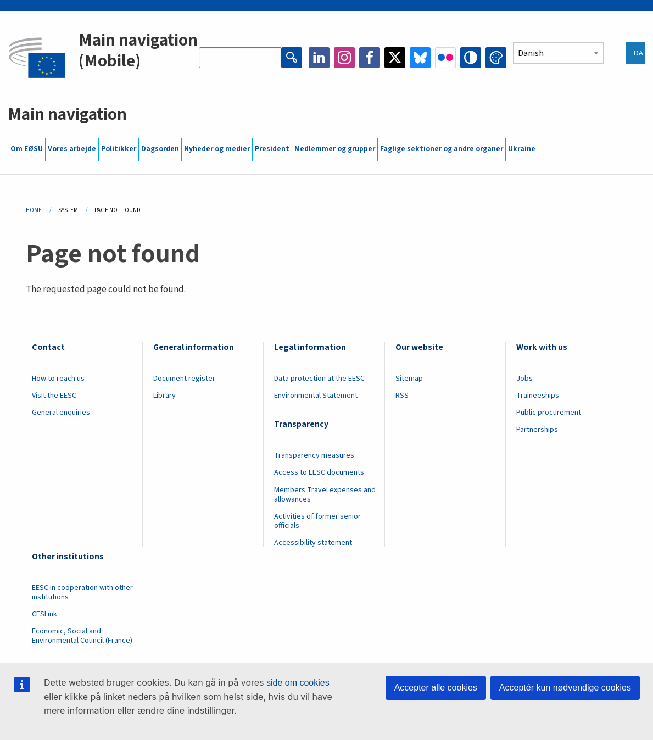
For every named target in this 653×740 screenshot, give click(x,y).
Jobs (524, 378)
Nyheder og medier (217, 148)
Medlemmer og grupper (334, 148)
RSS (402, 395)
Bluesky (420, 57)
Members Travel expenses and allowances (325, 495)
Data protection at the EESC (319, 378)
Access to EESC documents (319, 472)
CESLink (44, 614)
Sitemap (409, 378)
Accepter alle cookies (435, 687)
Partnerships (537, 429)
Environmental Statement (316, 395)
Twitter (394, 57)
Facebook (369, 57)
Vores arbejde (72, 148)
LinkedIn (319, 57)
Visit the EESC (54, 395)
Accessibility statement (313, 542)
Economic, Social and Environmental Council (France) (83, 636)
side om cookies (298, 682)
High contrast (470, 57)
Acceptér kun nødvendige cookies (565, 687)
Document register (184, 378)
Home (34, 210)
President (272, 148)
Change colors (495, 57)
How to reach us (58, 378)
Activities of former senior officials (317, 521)
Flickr (445, 57)
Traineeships (537, 395)
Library (164, 395)
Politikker (118, 148)
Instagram (344, 57)
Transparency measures (314, 455)
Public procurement (548, 412)
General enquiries (61, 412)
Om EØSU (26, 148)
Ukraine (521, 148)
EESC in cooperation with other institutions (82, 592)
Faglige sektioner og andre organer (441, 148)
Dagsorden (160, 148)
